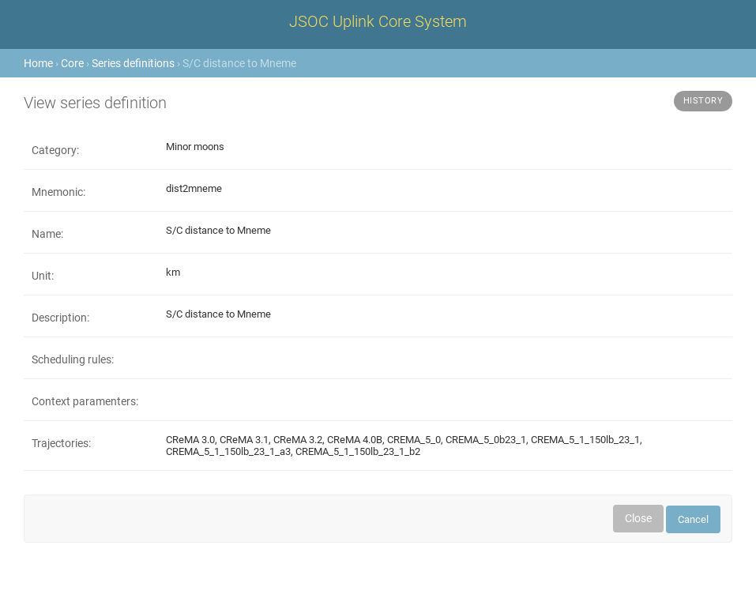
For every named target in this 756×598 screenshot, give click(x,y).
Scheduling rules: (73, 359)
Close (638, 518)
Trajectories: (61, 443)
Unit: (43, 275)
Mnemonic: (58, 192)
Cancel (693, 519)
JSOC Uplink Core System (378, 21)
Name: (47, 234)
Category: (55, 150)
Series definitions (133, 63)
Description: (60, 317)
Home (38, 63)
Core (72, 63)
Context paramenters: (85, 401)
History (703, 101)
